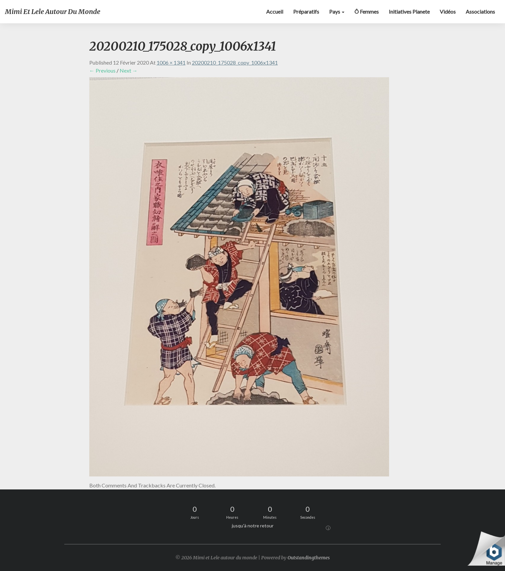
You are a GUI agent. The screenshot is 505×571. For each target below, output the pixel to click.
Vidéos (448, 11)
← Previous (102, 70)
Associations (480, 11)
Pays (336, 11)
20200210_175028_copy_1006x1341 (235, 62)
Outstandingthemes (308, 558)
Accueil (274, 11)
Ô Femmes (366, 11)
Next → (129, 70)
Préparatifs (306, 11)
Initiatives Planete (409, 11)
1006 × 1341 (171, 62)
